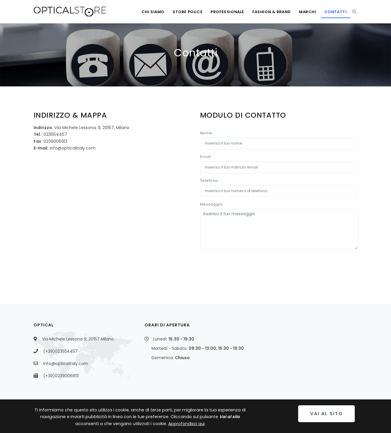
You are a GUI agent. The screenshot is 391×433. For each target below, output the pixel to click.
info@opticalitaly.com (65, 363)
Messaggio (211, 204)
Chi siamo (153, 12)
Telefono (209, 180)
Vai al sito (326, 413)
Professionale (227, 12)
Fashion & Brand (271, 12)
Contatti (335, 12)
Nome (206, 133)
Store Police (187, 12)
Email (205, 156)
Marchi (307, 12)
